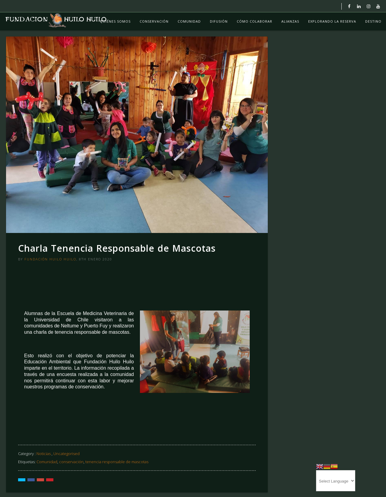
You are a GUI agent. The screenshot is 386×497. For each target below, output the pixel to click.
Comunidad (189, 21)
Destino (373, 21)
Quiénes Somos (115, 21)
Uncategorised (66, 453)
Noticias (43, 453)
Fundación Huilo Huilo (50, 259)
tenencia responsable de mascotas (116, 461)
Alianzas (290, 21)
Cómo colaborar (254, 21)
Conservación (154, 21)
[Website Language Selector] (335, 480)
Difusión (219, 21)
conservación (71, 461)
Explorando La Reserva (332, 21)
